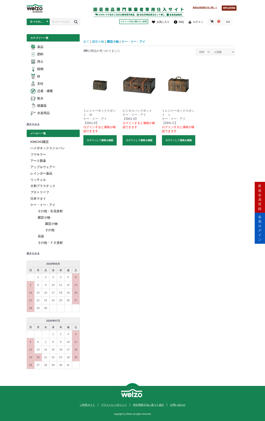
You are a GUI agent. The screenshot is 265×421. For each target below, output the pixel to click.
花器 (41, 236)
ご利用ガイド (87, 404)
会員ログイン (260, 226)
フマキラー (38, 154)
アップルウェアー (42, 167)
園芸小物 (44, 217)
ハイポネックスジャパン (47, 148)
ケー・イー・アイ (42, 205)
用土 (36, 61)
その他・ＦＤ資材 (50, 242)
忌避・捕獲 (41, 91)
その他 (49, 230)
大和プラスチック (42, 186)
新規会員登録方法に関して (205, 7)
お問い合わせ (178, 404)
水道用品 (40, 113)
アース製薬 (38, 161)
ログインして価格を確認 (100, 140)
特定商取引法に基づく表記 (148, 404)
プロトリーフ (39, 192)
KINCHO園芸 (39, 142)
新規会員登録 (260, 194)
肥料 (36, 54)
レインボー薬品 (41, 173)
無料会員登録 (229, 8)
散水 (36, 98)
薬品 (36, 47)
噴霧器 (38, 106)
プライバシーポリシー (114, 404)
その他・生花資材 (50, 211)
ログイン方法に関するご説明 (134, 21)
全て (86, 41)
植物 (36, 69)
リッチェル (38, 179)
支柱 (36, 84)
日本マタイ (38, 198)
